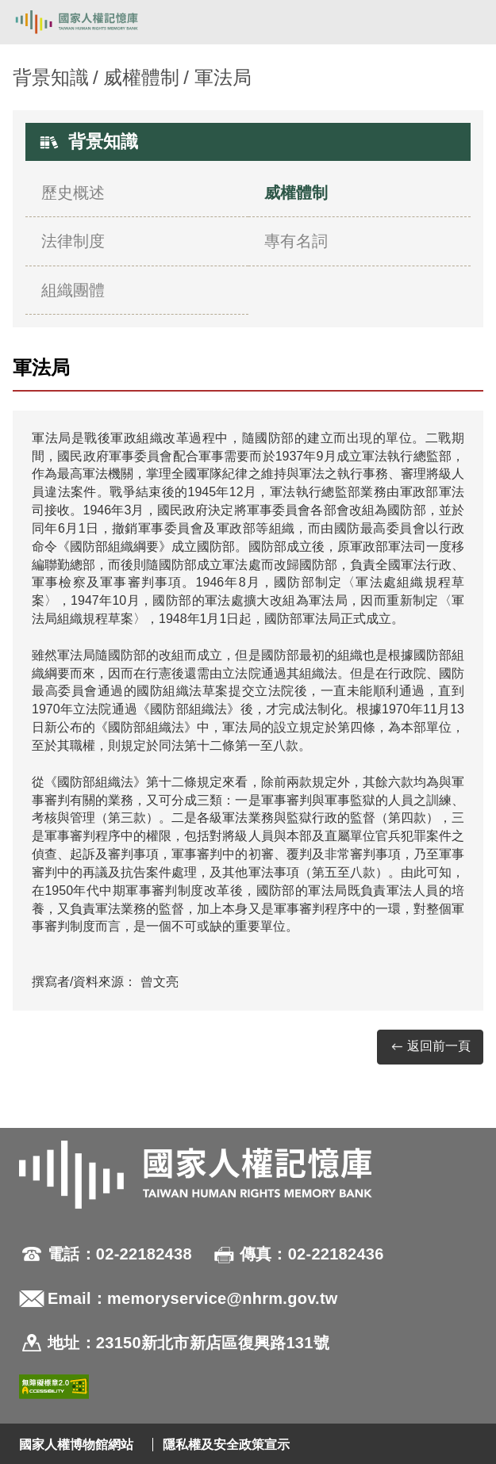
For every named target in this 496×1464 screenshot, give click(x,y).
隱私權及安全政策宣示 (226, 1444)
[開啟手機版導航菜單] (465, 22)
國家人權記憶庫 (93, 22)
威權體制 (141, 77)
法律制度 (73, 241)
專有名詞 (296, 241)
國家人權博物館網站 (76, 1444)
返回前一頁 (430, 1046)
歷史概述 (73, 192)
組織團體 (73, 290)
